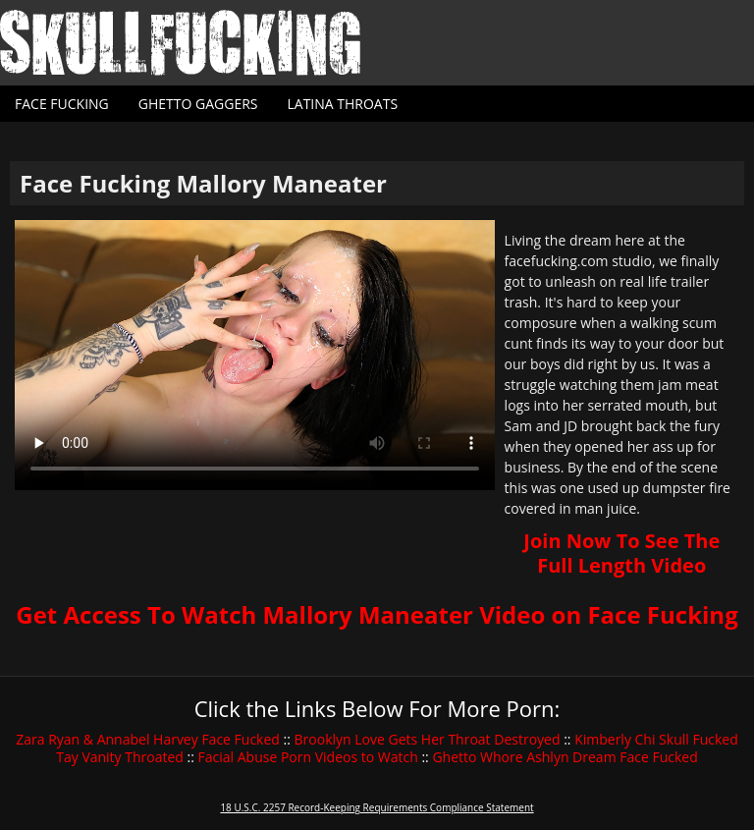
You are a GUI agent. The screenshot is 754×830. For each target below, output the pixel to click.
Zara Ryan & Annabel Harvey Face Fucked (148, 739)
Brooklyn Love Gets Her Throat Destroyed (428, 739)
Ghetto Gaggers (198, 103)
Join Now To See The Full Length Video (621, 553)
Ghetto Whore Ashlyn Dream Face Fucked (564, 756)
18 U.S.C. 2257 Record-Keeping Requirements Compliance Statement (376, 807)
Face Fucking (62, 103)
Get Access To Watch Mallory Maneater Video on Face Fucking (376, 614)
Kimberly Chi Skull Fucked (656, 739)
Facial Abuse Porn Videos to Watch (308, 756)
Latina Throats (342, 103)
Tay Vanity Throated (120, 756)
